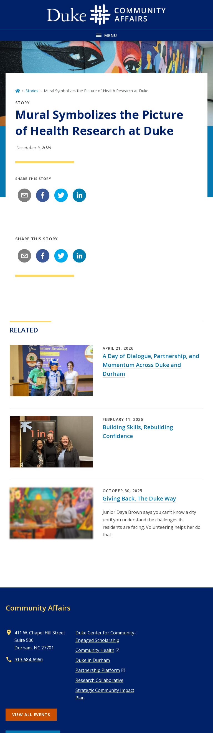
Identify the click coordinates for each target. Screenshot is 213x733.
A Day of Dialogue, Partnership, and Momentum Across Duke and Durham (151, 364)
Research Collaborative (99, 680)
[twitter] (61, 195)
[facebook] (43, 195)
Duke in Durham (92, 660)
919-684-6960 (28, 660)
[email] (24, 195)
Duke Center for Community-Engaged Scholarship (105, 636)
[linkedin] (79, 195)
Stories (32, 90)
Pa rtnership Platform (97, 670)
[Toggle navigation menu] (106, 35)
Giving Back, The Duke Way (139, 498)
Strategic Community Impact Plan (104, 694)
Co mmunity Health (94, 650)
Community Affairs (38, 608)
